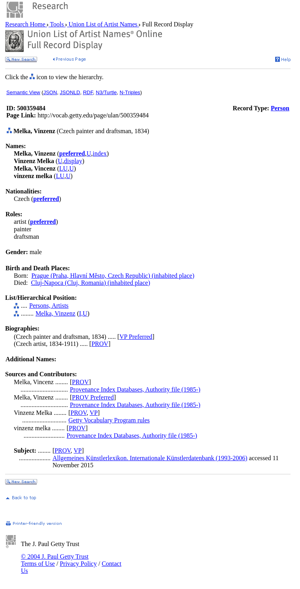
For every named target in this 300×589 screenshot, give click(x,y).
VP (94, 412)
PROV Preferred (93, 397)
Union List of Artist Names (103, 24)
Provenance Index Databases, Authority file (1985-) (135, 389)
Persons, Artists (49, 305)
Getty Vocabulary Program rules (109, 420)
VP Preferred (135, 336)
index (100, 153)
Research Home (26, 24)
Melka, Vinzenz (55, 313)
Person (280, 108)
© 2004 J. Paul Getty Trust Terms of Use (54, 560)
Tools (57, 24)
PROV (100, 343)
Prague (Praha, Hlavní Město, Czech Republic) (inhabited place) (112, 275)
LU (63, 168)
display (73, 161)
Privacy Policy (78, 563)
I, (80, 313)
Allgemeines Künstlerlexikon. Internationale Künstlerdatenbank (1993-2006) (150, 458)
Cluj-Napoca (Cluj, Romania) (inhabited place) (90, 282)
